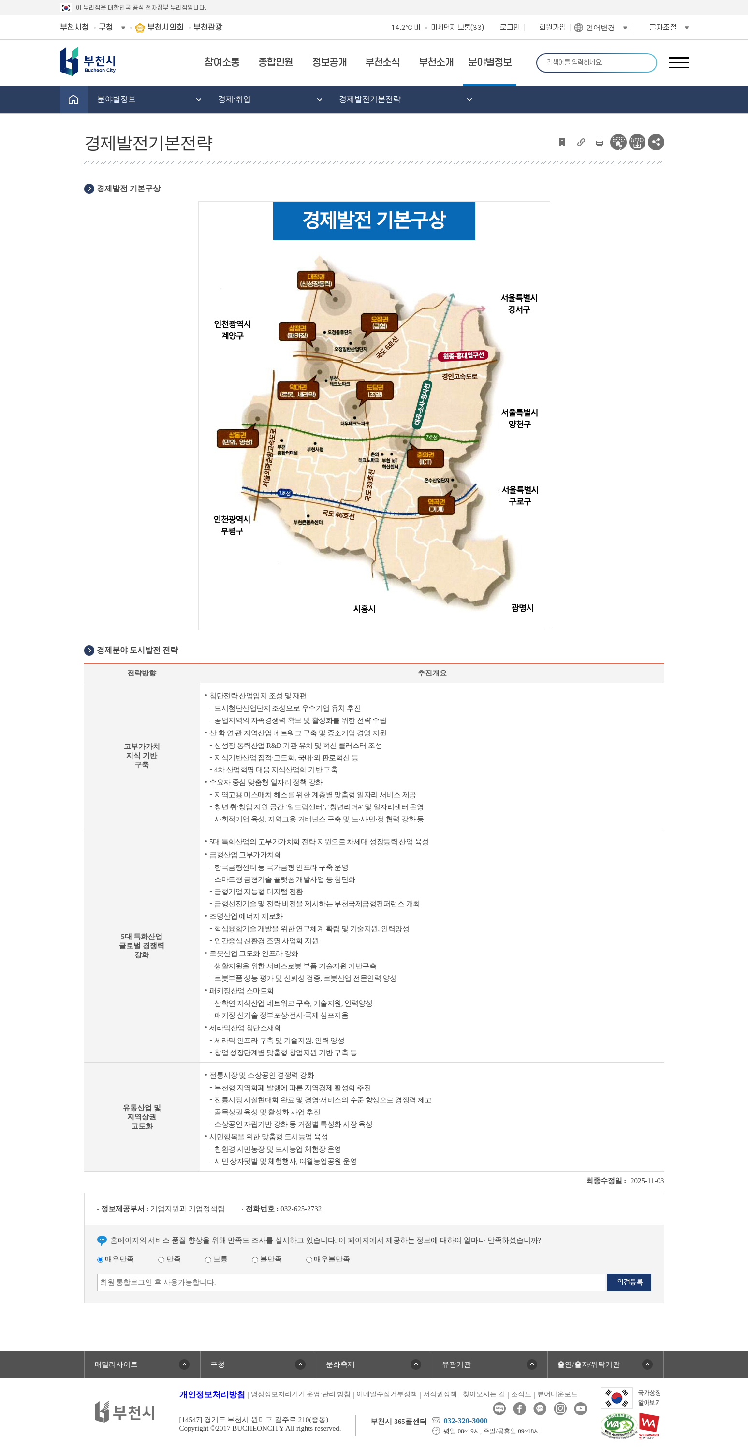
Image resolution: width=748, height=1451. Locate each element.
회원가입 (552, 27)
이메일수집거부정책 (386, 1394)
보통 (216, 1259)
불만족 (267, 1259)
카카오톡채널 (539, 1408)
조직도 (521, 1394)
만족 (169, 1259)
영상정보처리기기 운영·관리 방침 (301, 1394)
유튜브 (580, 1408)
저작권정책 (440, 1394)
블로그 (499, 1408)
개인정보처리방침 (212, 1394)
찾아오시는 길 (484, 1394)
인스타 (560, 1408)
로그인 (510, 27)
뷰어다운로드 (557, 1394)
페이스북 (519, 1408)
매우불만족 (328, 1259)
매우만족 (115, 1259)
